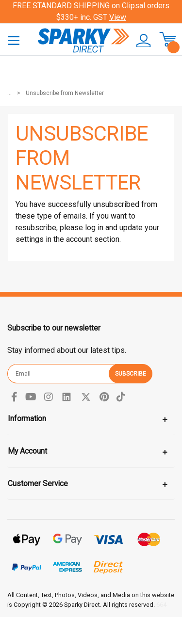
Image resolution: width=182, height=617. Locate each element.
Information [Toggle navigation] (27, 418)
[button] (140, 40)
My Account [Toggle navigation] (27, 451)
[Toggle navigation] (13, 40)
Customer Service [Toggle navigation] (38, 483)
